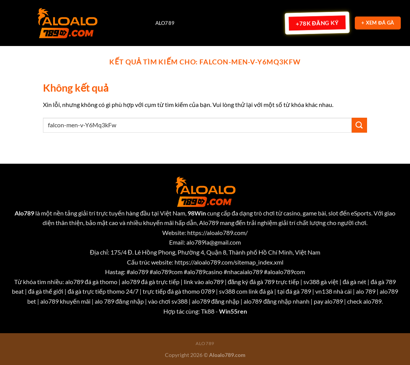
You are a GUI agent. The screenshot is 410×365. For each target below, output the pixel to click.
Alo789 (165, 23)
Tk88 (207, 311)
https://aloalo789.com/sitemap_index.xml (229, 262)
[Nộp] (359, 125)
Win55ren (233, 311)
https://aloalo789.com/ (217, 232)
